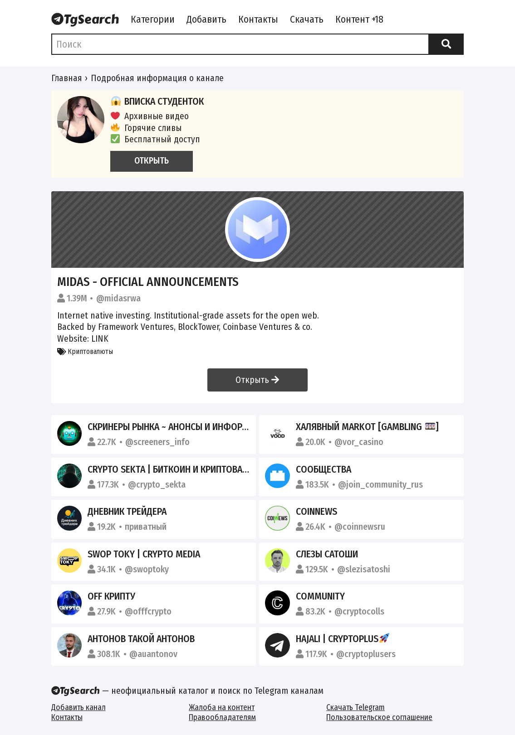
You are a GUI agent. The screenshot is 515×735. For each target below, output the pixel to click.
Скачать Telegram (355, 707)
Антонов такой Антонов (141, 639)
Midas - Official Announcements (148, 281)
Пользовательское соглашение (379, 717)
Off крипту (111, 596)
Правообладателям (222, 717)
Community (320, 596)
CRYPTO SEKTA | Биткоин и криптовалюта (176, 469)
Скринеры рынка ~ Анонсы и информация (179, 427)
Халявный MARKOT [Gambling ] (367, 427)
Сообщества (323, 469)
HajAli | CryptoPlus (342, 639)
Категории (153, 19)
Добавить (206, 19)
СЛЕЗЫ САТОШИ (327, 554)
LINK (99, 339)
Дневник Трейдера (127, 511)
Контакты (258, 19)
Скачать (307, 19)
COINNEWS (316, 511)
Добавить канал (78, 707)
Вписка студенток (157, 101)
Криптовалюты (85, 351)
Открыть (257, 380)
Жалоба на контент (222, 707)
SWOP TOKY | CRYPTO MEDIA (144, 554)
